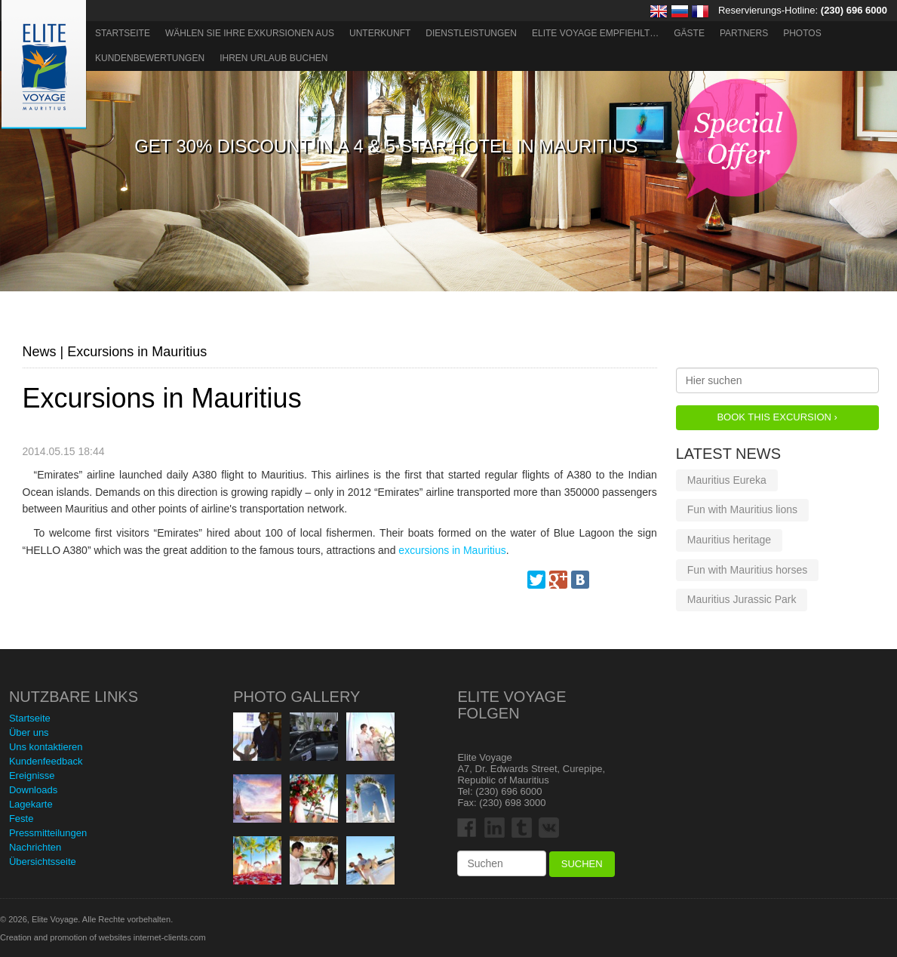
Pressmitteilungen (48, 833)
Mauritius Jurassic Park (742, 599)
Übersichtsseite (42, 861)
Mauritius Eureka (726, 480)
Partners (744, 33)
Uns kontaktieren (46, 746)
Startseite (122, 33)
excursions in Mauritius (451, 550)
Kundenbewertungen (149, 58)
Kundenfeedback (46, 761)
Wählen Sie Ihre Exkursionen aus (249, 33)
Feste (21, 818)
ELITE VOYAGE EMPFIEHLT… (595, 33)
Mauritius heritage (729, 540)
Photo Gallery (296, 696)
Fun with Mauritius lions (742, 509)
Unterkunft (379, 33)
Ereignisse (32, 775)
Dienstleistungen (471, 33)
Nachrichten (35, 847)
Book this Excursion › (777, 417)
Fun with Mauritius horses (747, 570)
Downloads (33, 789)
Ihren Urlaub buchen (273, 58)
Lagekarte (31, 804)
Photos (802, 33)
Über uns (29, 732)
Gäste (689, 33)
